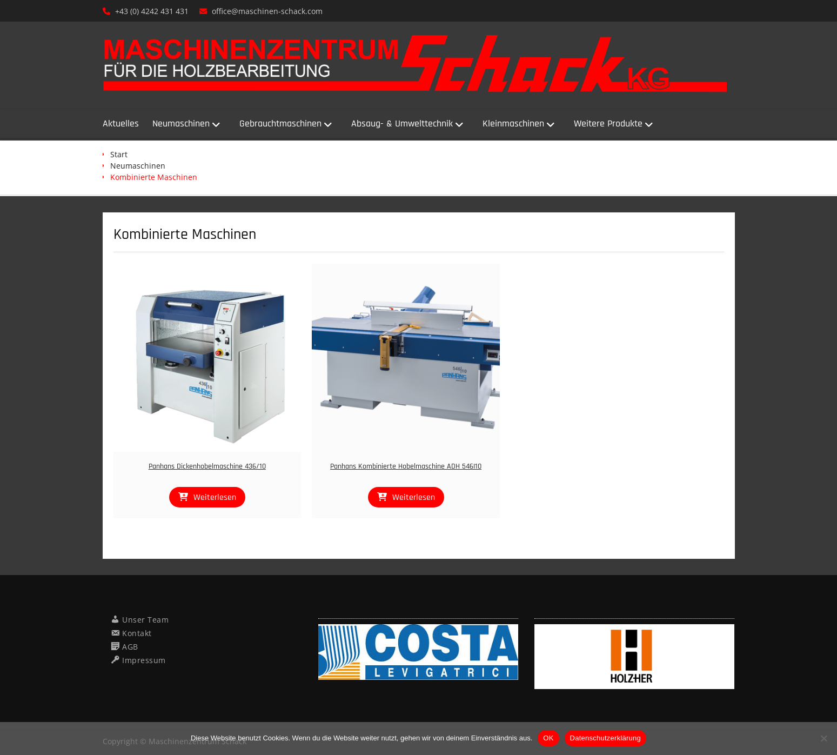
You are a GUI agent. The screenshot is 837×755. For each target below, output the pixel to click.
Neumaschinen (181, 123)
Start (119, 154)
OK (548, 738)
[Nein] (823, 738)
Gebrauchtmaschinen (280, 123)
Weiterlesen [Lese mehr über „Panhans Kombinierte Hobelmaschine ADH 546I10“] (413, 497)
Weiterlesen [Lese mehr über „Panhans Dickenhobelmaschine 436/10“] (214, 497)
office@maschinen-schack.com (267, 11)
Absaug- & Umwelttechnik (402, 123)
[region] (418, 652)
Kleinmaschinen (513, 123)
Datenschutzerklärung (605, 738)
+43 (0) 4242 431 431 (152, 11)
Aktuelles (121, 123)
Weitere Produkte (608, 123)
